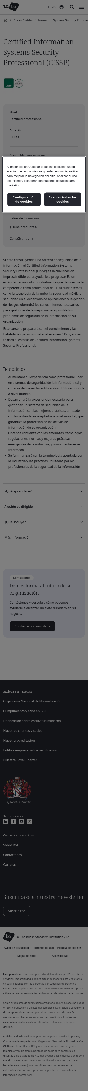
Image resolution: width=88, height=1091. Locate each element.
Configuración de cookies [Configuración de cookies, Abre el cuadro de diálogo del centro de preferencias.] (24, 199)
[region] (44, 184)
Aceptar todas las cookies (63, 199)
